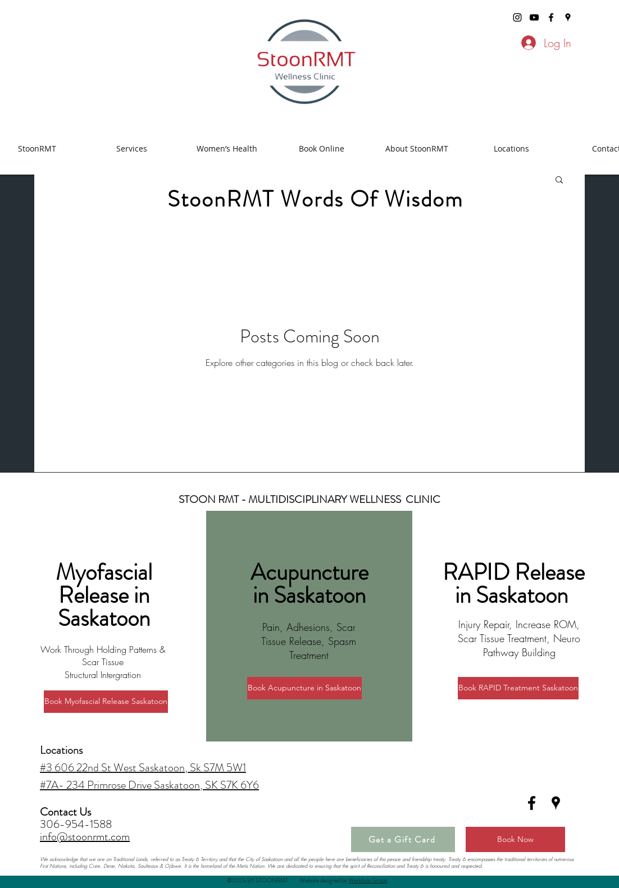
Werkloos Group (367, 880)
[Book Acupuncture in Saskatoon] (304, 688)
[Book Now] (515, 839)
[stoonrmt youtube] (534, 17)
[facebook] (551, 17)
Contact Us (66, 812)
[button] (559, 180)
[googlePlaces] (568, 17)
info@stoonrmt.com (85, 837)
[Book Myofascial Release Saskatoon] (106, 701)
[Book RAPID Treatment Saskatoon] (518, 688)
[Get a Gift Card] (403, 839)
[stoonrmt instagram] (517, 17)
